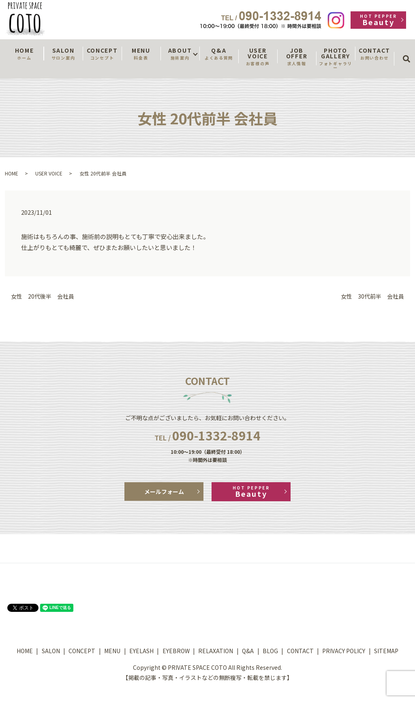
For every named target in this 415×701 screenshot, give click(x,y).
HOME (24, 53)
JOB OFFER (296, 56)
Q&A (218, 53)
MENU (141, 53)
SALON (63, 53)
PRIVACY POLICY (343, 651)
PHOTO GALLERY (335, 58)
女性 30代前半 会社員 (372, 296)
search (409, 51)
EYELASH (141, 651)
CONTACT (374, 53)
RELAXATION (215, 651)
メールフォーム (164, 491)
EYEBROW (176, 651)
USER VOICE (257, 56)
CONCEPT (102, 53)
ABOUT (180, 53)
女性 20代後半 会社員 (42, 296)
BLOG (270, 651)
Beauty (378, 20)
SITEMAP (386, 651)
